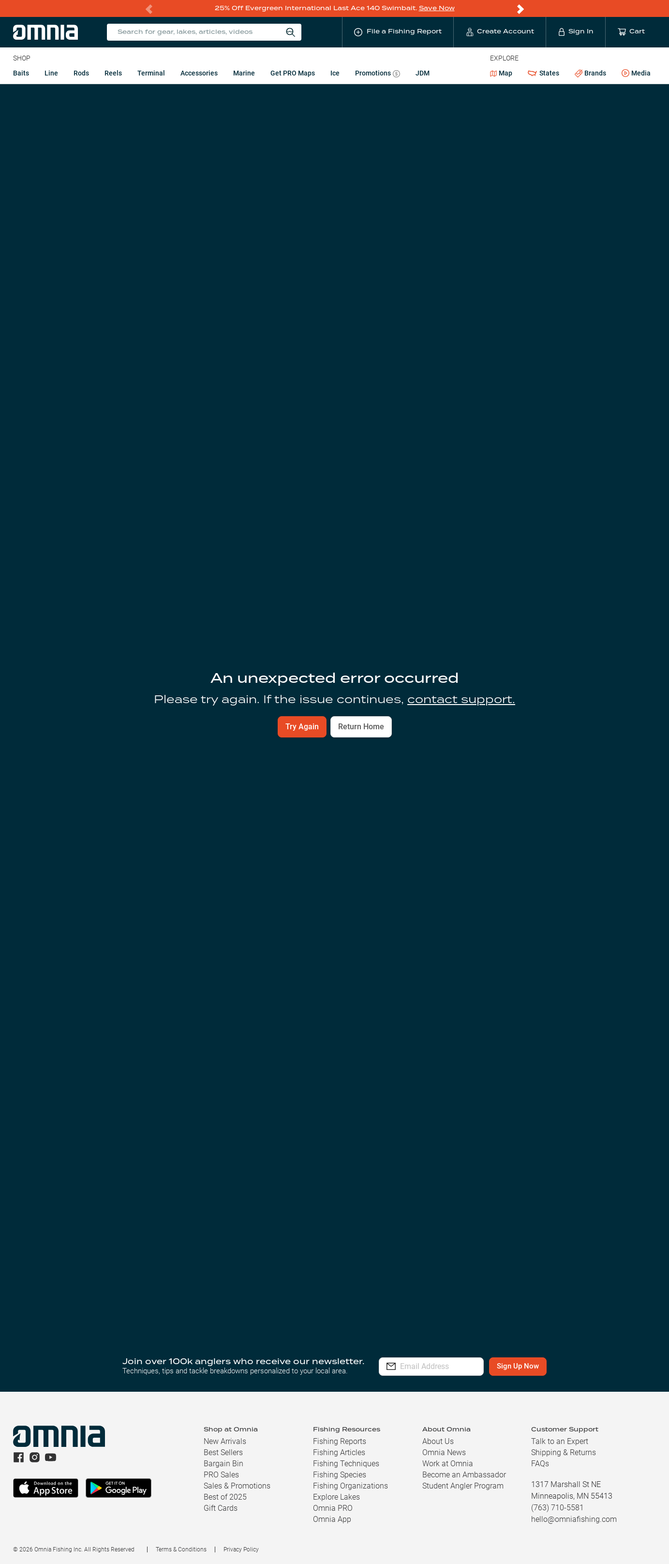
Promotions (377, 74)
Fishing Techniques (346, 1463)
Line (51, 72)
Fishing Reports (339, 1441)
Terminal (151, 72)
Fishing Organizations (350, 1485)
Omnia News (444, 1452)
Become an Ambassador (464, 1474)
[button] (335, 1261)
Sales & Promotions (237, 1485)
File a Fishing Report (560, 130)
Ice (335, 72)
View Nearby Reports (96, 446)
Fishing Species (339, 1474)
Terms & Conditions (181, 1549)
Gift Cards (221, 1508)
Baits (21, 72)
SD (17, 95)
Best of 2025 (225, 1497)
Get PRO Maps (292, 72)
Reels (113, 72)
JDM (423, 72)
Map (501, 72)
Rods (81, 72)
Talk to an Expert (559, 1441)
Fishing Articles (339, 1452)
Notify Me (437, 1034)
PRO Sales (221, 1474)
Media (636, 73)
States (543, 72)
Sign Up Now (547, 1366)
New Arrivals (225, 1441)
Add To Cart (61, 712)
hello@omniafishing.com (574, 1519)
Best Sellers (223, 1452)
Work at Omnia (447, 1463)
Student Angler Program (463, 1485)
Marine (244, 72)
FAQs (540, 1463)
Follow (634, 130)
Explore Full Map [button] (611, 453)
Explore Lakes (336, 1497)
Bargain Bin (223, 1463)
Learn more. (431, 1064)
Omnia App (332, 1519)
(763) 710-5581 (557, 1507)
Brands (590, 73)
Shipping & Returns (563, 1452)
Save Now (437, 8)
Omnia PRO (333, 1508)
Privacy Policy (241, 1549)
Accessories (199, 72)
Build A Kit (61, 692)
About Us (438, 1441)
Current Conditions (99, 194)
